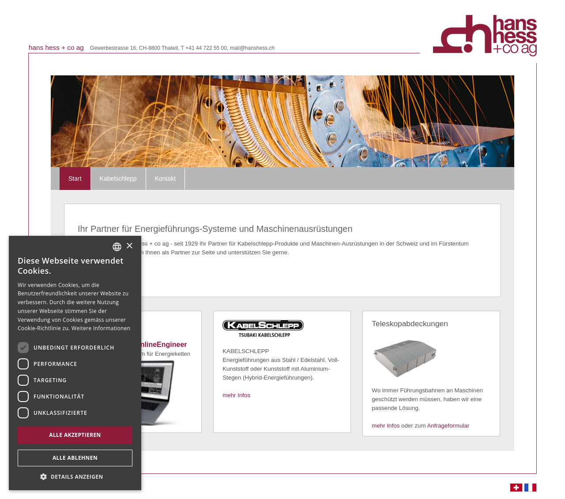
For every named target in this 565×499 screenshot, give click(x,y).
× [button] (129, 246)
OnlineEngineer (161, 344)
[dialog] (75, 363)
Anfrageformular (448, 425)
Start (75, 178)
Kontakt (165, 178)
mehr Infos (236, 395)
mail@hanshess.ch (252, 48)
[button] (75, 476)
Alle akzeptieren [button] (75, 435)
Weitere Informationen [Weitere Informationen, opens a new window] (101, 328)
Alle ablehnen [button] (75, 458)
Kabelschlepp (118, 178)
